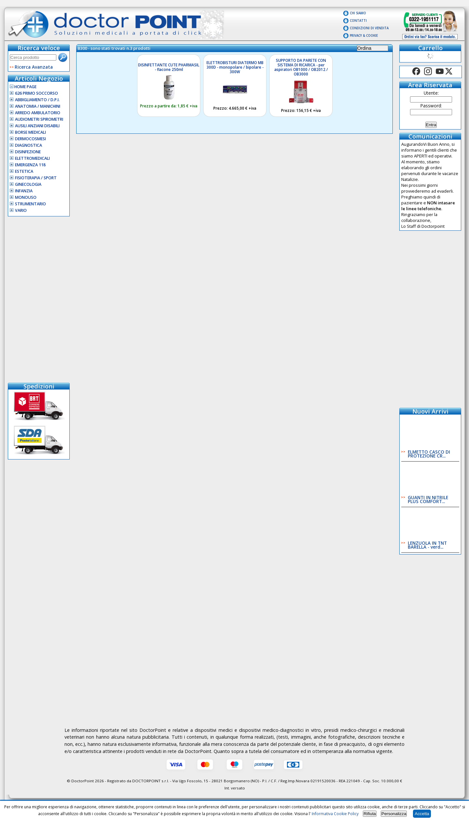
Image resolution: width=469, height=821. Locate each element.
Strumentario (30, 204)
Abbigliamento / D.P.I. (37, 100)
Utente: (431, 93)
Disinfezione (28, 152)
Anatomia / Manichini (37, 106)
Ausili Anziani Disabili (37, 126)
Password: (431, 106)
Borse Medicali (30, 132)
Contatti (358, 21)
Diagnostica (28, 145)
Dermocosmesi (30, 139)
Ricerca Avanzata (34, 67)
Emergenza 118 (30, 165)
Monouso (25, 197)
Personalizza (393, 813)
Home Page (23, 86)
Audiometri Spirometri (39, 119)
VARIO (21, 210)
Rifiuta (369, 813)
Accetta (422, 813)
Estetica (24, 171)
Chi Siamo (358, 13)
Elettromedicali (32, 158)
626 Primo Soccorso (36, 93)
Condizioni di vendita (369, 28)
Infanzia (24, 191)
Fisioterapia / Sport (36, 178)
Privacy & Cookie (364, 36)
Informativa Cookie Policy (335, 813)
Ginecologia (28, 184)
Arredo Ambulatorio (37, 113)
